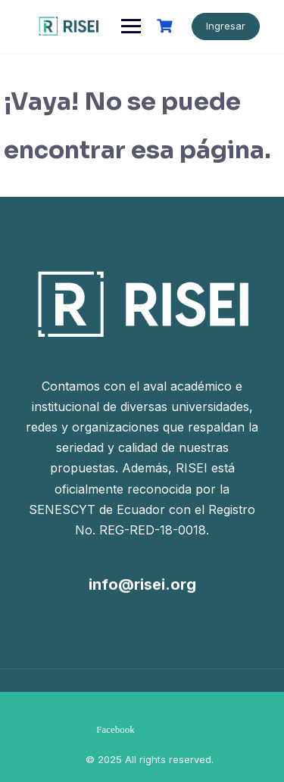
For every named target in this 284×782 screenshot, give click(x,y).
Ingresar (225, 26)
